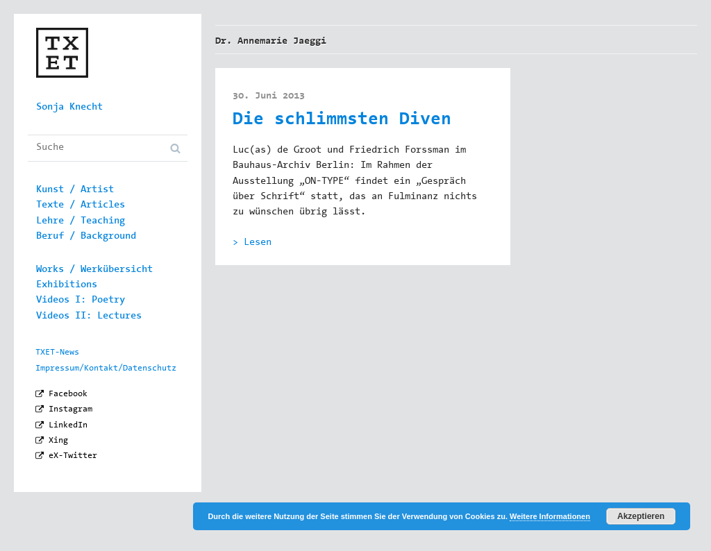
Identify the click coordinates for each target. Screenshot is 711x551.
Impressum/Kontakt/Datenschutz (105, 368)
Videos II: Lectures (89, 316)
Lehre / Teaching (80, 221)
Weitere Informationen (550, 516)
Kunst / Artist (75, 190)
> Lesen (252, 243)
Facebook (68, 394)
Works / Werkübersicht (94, 270)
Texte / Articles (80, 205)
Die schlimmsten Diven (342, 120)
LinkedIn (68, 425)
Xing (58, 440)
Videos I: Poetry (80, 300)
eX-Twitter (73, 456)
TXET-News (57, 352)
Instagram (70, 409)
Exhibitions (66, 285)
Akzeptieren (640, 516)
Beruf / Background (86, 236)
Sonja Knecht (69, 107)
